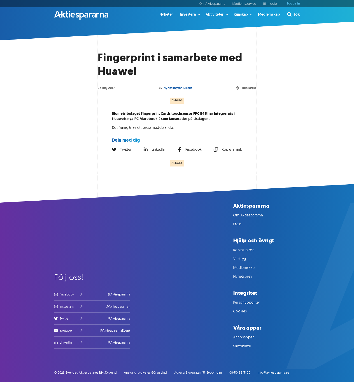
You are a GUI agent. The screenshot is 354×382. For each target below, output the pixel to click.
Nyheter (166, 14)
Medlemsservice (244, 4)
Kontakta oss (248, 250)
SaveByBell (246, 346)
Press (242, 224)
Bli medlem (271, 4)
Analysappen (248, 337)
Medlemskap (269, 14)
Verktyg (244, 258)
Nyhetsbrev (247, 276)
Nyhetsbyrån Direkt (177, 88)
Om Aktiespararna (212, 4)
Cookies (244, 311)
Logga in (293, 4)
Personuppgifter (251, 302)
